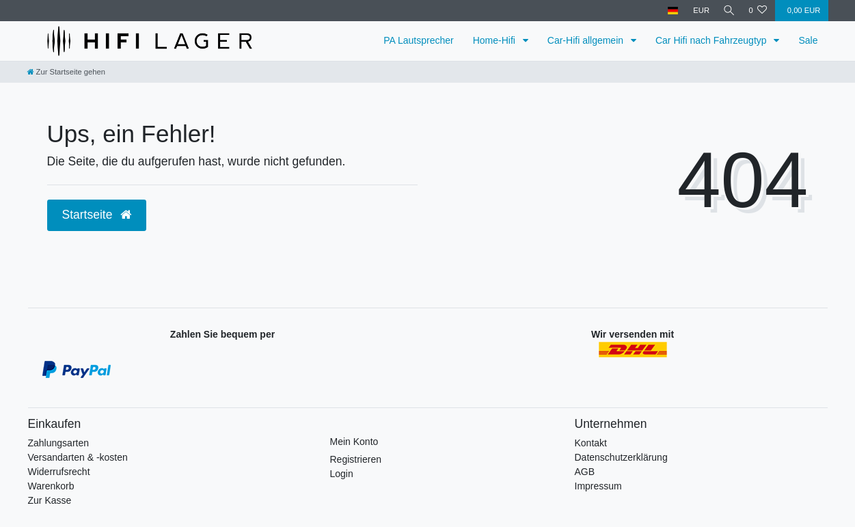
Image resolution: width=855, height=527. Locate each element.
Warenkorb (51, 486)
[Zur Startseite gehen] (66, 72)
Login (341, 473)
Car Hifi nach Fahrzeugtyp (712, 40)
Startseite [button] (97, 214)
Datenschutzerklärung (621, 457)
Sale (807, 40)
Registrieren (355, 459)
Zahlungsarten (59, 442)
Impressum (598, 486)
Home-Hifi (495, 40)
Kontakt (591, 442)
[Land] (669, 10)
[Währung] (698, 10)
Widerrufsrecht (59, 471)
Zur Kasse (50, 500)
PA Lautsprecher (418, 40)
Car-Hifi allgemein (586, 40)
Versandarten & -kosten (78, 457)
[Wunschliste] (757, 10)
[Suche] (727, 10)
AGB (585, 471)
